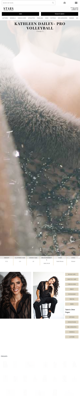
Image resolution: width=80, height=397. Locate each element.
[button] (71, 300)
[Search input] (26, 2)
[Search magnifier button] (53, 3)
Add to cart (71, 280)
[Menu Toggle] (76, 2)
